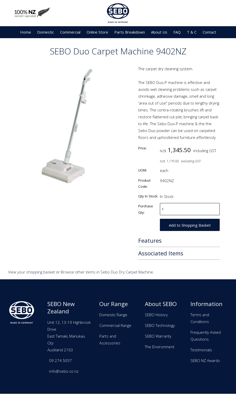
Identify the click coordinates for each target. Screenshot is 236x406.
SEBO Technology (160, 325)
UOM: (142, 170)
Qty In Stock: (148, 196)
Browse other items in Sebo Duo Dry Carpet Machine (107, 271)
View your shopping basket (31, 271)
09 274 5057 (60, 360)
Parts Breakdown (129, 32)
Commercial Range (115, 325)
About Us (159, 32)
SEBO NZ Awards (205, 360)
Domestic (45, 32)
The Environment (159, 346)
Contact (209, 32)
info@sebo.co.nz (63, 371)
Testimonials (201, 349)
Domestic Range (113, 314)
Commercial (70, 32)
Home (25, 32)
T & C (192, 32)
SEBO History (156, 314)
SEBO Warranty (158, 336)
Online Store (97, 32)
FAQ (177, 32)
